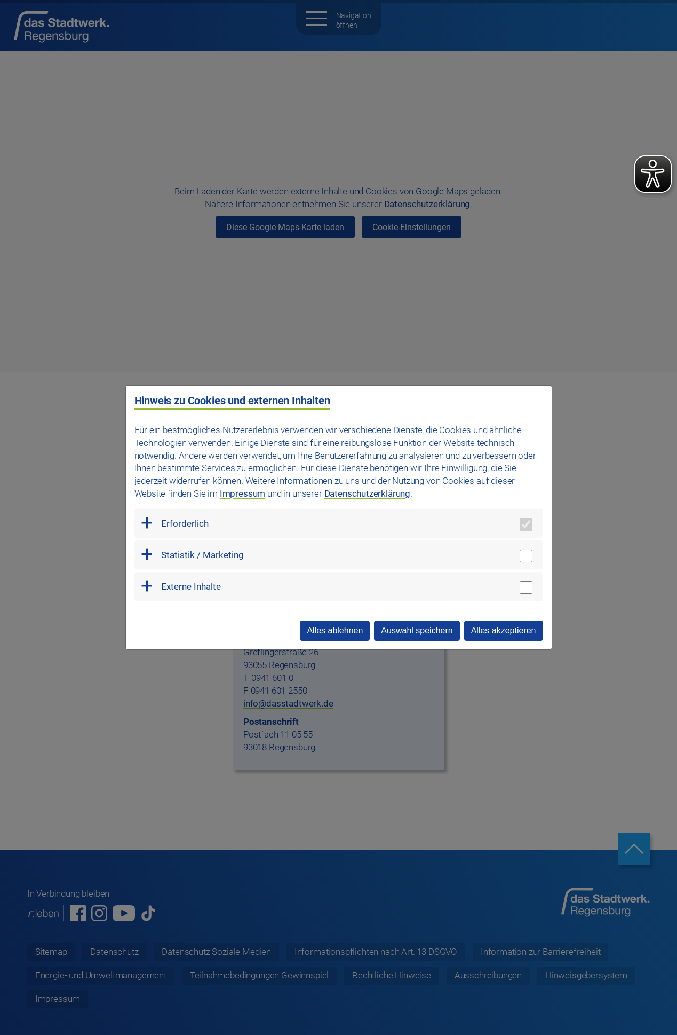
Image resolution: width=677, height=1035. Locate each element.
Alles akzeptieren (503, 630)
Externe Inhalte (191, 586)
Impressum (242, 493)
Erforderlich (185, 523)
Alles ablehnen (335, 630)
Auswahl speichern (416, 630)
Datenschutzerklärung (367, 493)
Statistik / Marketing (202, 555)
